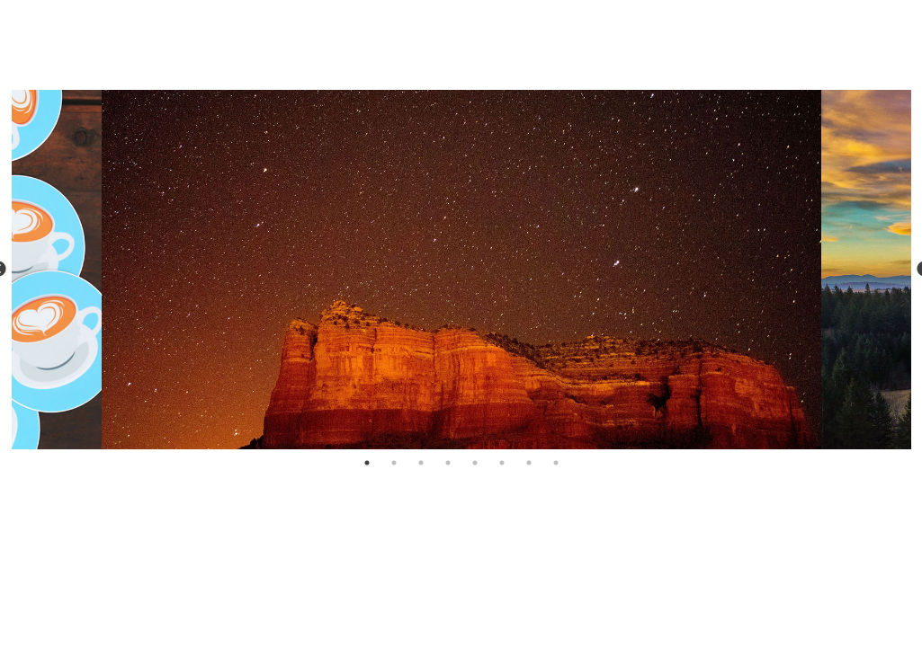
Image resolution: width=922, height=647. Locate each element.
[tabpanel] (461, 269)
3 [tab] (421, 463)
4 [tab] (448, 463)
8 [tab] (556, 463)
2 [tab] (394, 463)
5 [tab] (475, 463)
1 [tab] (367, 463)
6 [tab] (502, 463)
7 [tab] (529, 463)
